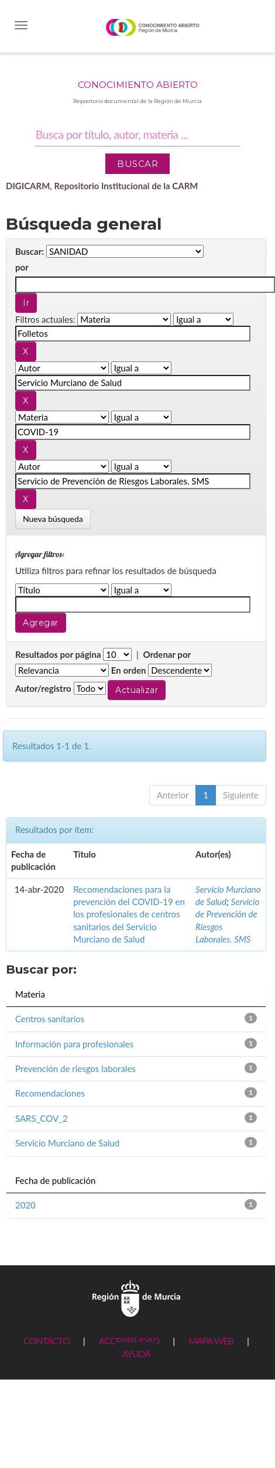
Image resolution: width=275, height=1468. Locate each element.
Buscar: (29, 251)
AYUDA (136, 1353)
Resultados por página (58, 654)
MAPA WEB (210, 1340)
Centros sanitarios (49, 1018)
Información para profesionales (74, 1044)
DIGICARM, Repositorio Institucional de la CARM (102, 185)
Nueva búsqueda (53, 519)
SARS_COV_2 (41, 1118)
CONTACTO (46, 1340)
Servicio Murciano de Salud (67, 1143)
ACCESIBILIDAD (129, 1340)
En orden (128, 670)
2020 (25, 1205)
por (22, 267)
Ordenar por (167, 654)
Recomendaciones (50, 1093)
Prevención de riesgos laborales (75, 1068)
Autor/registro (43, 688)
